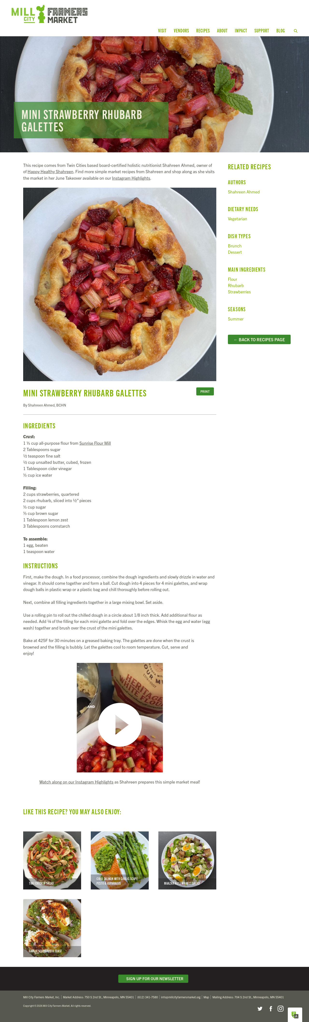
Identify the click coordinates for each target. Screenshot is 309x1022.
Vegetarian (237, 218)
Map (206, 997)
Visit (162, 30)
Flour (232, 279)
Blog (280, 30)
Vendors (181, 30)
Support (261, 30)
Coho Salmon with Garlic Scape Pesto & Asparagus (120, 860)
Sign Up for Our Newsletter (153, 978)
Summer (236, 318)
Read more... (154, 94)
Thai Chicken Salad (52, 860)
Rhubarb (236, 285)
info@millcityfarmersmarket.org (180, 997)
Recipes (203, 30)
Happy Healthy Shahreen (50, 171)
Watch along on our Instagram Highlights (76, 782)
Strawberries (239, 291)
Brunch (235, 245)
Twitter (260, 1009)
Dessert (235, 252)
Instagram (280, 1009)
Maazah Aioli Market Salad (187, 860)
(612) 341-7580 (147, 997)
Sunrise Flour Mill (95, 443)
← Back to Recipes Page (259, 339)
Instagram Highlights (131, 178)
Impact (241, 30)
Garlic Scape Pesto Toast (52, 928)
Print (205, 391)
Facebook (270, 1009)
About (222, 30)
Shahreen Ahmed (244, 191)
